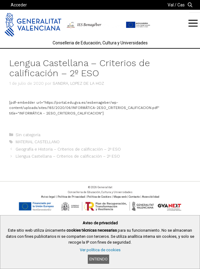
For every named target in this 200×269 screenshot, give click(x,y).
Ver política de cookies (100, 250)
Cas (181, 4)
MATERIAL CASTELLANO (38, 142)
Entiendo (98, 259)
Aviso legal (48, 196)
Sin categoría (28, 135)
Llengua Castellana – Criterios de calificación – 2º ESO (68, 156)
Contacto (134, 196)
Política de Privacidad (71, 196)
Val (171, 4)
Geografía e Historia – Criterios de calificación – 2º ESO (68, 149)
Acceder (19, 4)
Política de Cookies (99, 196)
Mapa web (120, 196)
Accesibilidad (150, 196)
